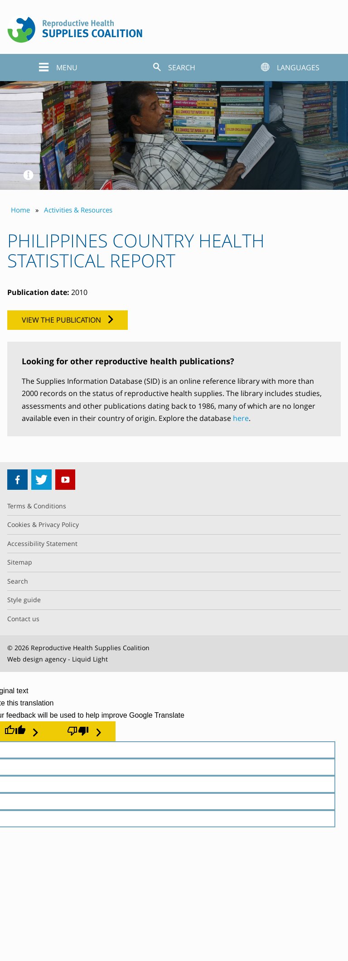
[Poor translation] (84, 731)
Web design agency (36, 659)
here (241, 418)
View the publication (61, 320)
